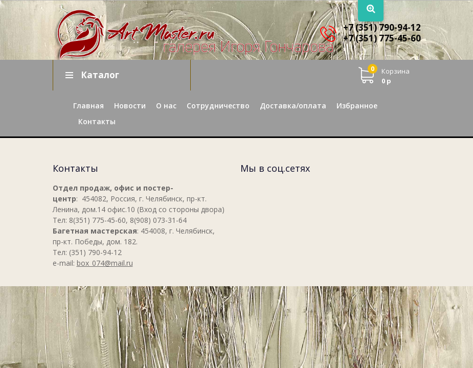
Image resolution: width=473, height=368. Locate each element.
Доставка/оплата (293, 105)
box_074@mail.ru (105, 263)
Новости (130, 105)
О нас (166, 105)
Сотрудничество (218, 105)
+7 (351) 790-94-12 (382, 27)
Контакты (97, 121)
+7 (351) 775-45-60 (382, 38)
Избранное (356, 105)
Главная (88, 105)
